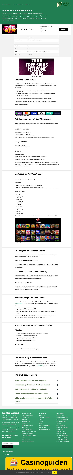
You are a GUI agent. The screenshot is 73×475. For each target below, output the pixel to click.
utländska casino (18, 303)
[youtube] (8, 455)
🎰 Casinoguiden (39, 465)
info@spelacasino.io (8, 451)
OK (54, 472)
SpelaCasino (40, 365)
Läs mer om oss (11, 431)
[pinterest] (5, 455)
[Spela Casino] (10, 412)
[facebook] (3, 455)
